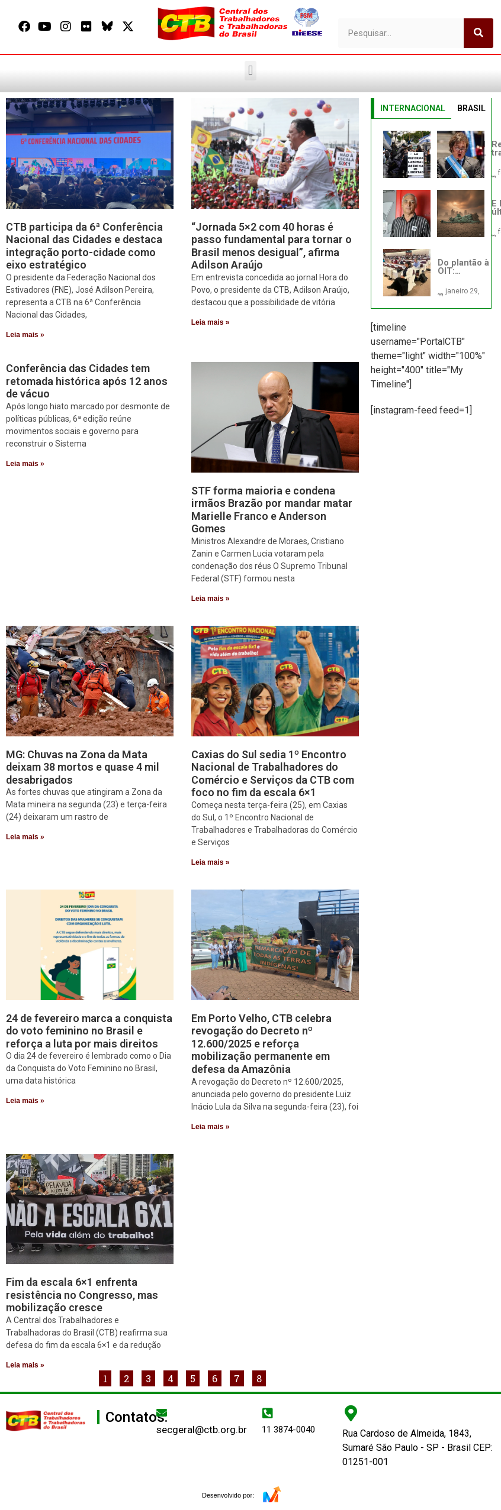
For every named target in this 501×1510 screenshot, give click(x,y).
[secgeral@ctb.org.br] (161, 1412)
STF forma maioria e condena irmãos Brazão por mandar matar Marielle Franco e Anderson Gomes (271, 509)
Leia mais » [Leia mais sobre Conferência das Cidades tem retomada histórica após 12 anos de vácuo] (25, 464)
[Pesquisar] (478, 33)
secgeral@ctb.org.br (201, 1429)
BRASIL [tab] (471, 108)
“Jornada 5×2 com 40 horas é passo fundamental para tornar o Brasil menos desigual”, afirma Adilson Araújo (271, 246)
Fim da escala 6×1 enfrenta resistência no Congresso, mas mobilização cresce (82, 1295)
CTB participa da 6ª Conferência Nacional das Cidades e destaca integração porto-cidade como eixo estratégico (84, 246)
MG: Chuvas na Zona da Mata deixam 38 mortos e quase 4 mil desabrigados (82, 767)
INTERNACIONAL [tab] (412, 108)
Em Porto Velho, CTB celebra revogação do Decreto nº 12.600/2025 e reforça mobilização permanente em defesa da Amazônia (261, 1043)
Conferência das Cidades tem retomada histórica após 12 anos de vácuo (87, 381)
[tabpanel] (431, 213)
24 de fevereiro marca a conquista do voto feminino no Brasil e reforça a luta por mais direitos (89, 1031)
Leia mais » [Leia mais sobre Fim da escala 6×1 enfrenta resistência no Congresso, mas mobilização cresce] (25, 1365)
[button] (250, 70)
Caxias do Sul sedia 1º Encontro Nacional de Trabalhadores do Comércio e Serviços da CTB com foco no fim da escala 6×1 (272, 773)
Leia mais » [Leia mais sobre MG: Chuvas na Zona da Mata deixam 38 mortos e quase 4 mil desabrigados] (25, 837)
